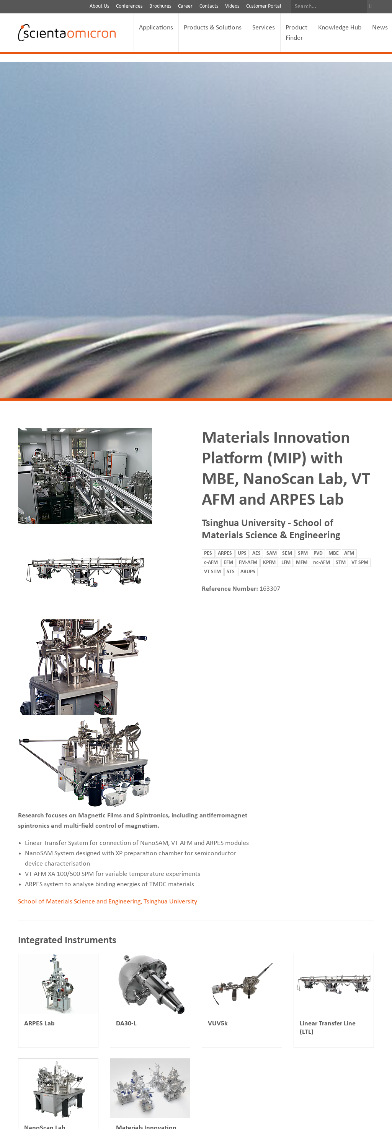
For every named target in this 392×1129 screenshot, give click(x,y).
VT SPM (359, 562)
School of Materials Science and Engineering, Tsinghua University (107, 901)
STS (231, 571)
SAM (271, 553)
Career (185, 6)
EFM (228, 562)
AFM (349, 553)
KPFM (269, 562)
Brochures (160, 6)
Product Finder (296, 33)
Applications (156, 27)
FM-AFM (248, 562)
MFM (301, 562)
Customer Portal (263, 6)
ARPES (225, 553)
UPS (242, 553)
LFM (286, 562)
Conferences (129, 6)
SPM (303, 553)
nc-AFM (321, 562)
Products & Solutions (213, 27)
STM (341, 562)
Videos (232, 6)
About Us (99, 6)
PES (208, 553)
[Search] (329, 6)
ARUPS (247, 571)
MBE (333, 553)
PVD (318, 553)
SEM (287, 553)
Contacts (208, 6)
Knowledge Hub (339, 27)
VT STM (212, 571)
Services (263, 27)
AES (256, 553)
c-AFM (211, 562)
